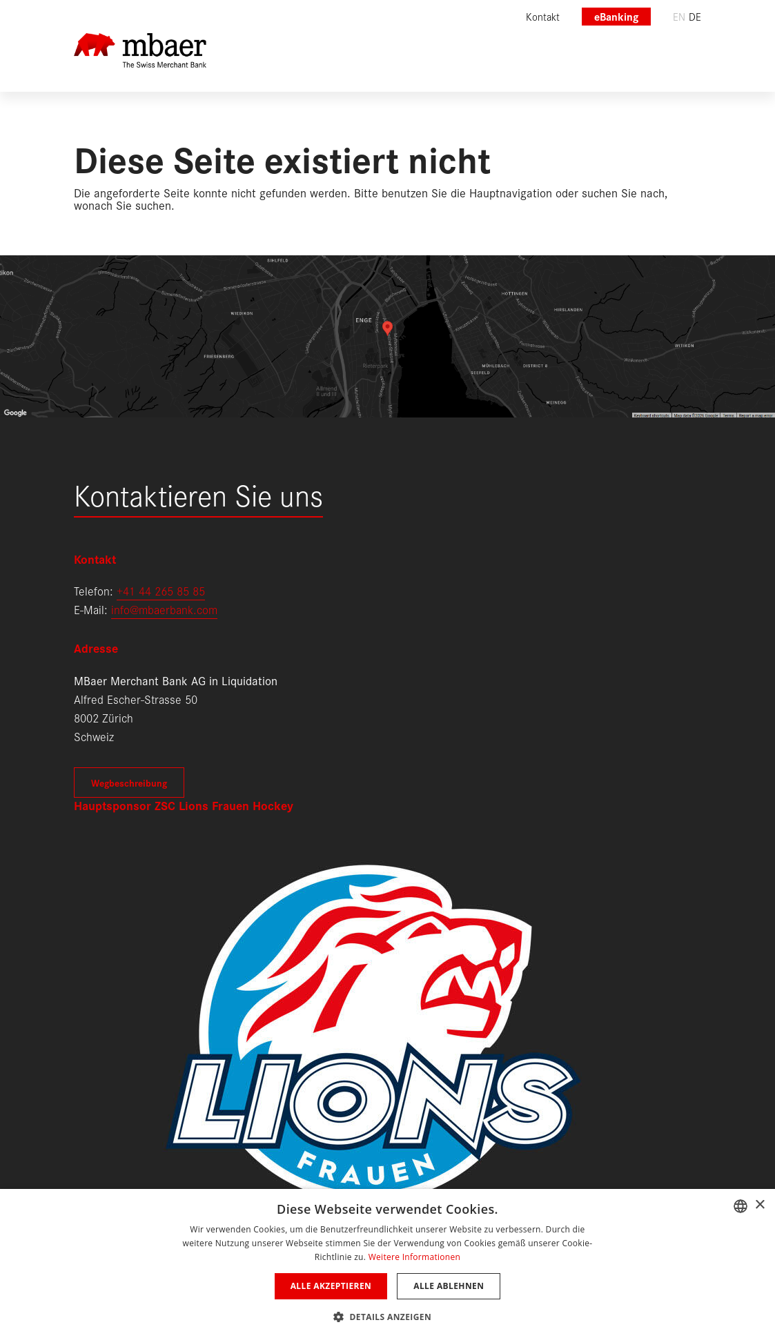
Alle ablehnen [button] (448, 1286)
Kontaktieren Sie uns (198, 493)
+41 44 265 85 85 (161, 590)
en (679, 16)
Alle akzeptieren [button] (331, 1286)
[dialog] (387, 1263)
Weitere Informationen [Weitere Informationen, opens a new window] (415, 1257)
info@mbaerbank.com (164, 609)
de (695, 16)
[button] (387, 1315)
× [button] (759, 1205)
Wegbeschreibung (129, 782)
